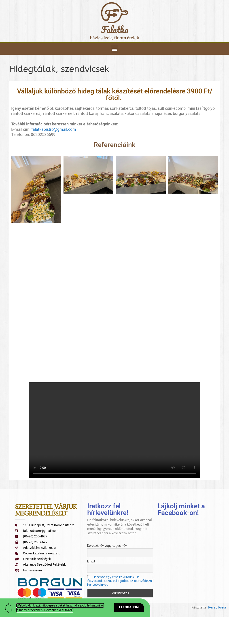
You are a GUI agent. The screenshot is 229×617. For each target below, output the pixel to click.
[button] (114, 49)
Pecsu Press (217, 607)
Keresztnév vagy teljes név (107, 546)
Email (91, 561)
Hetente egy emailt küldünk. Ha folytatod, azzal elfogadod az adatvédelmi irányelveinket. (120, 581)
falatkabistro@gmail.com (53, 129)
